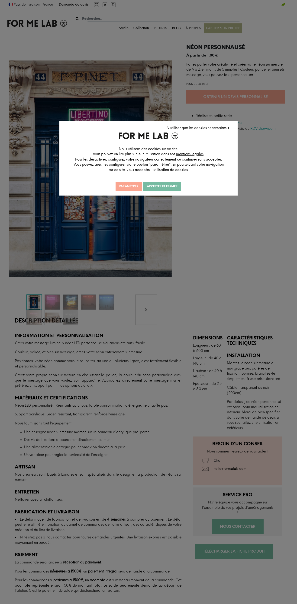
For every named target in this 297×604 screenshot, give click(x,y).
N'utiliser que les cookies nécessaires (198, 128)
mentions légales (195, 154)
